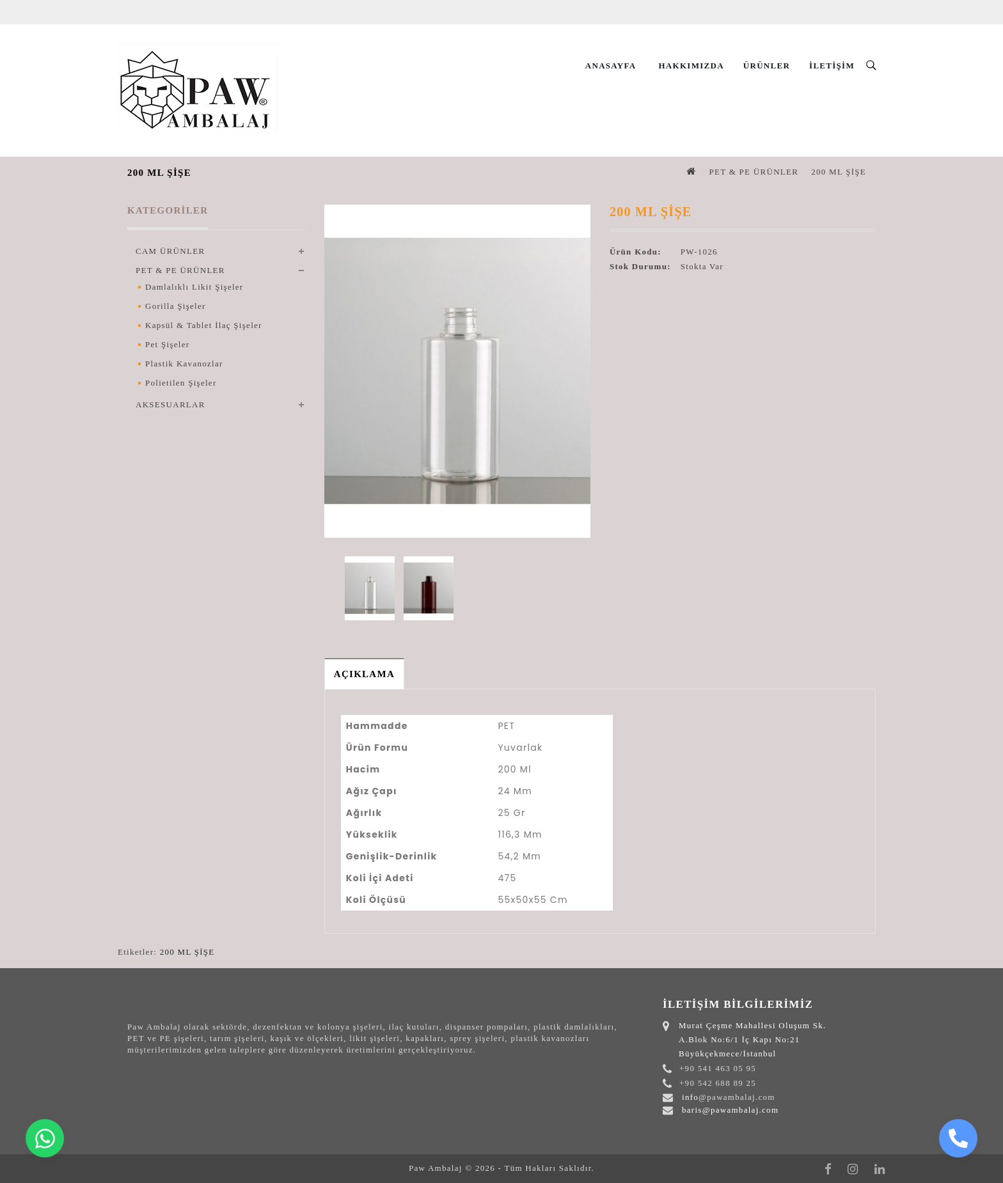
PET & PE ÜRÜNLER (753, 171)
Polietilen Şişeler (181, 383)
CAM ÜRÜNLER (170, 251)
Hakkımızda (690, 65)
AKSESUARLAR (170, 404)
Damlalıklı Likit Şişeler (194, 287)
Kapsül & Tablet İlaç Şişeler (203, 325)
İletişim (832, 65)
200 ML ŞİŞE (838, 171)
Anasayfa (610, 65)
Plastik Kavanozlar (184, 363)
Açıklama (364, 674)
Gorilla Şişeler (175, 306)
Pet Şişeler (167, 344)
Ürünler (766, 65)
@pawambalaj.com (737, 1097)
